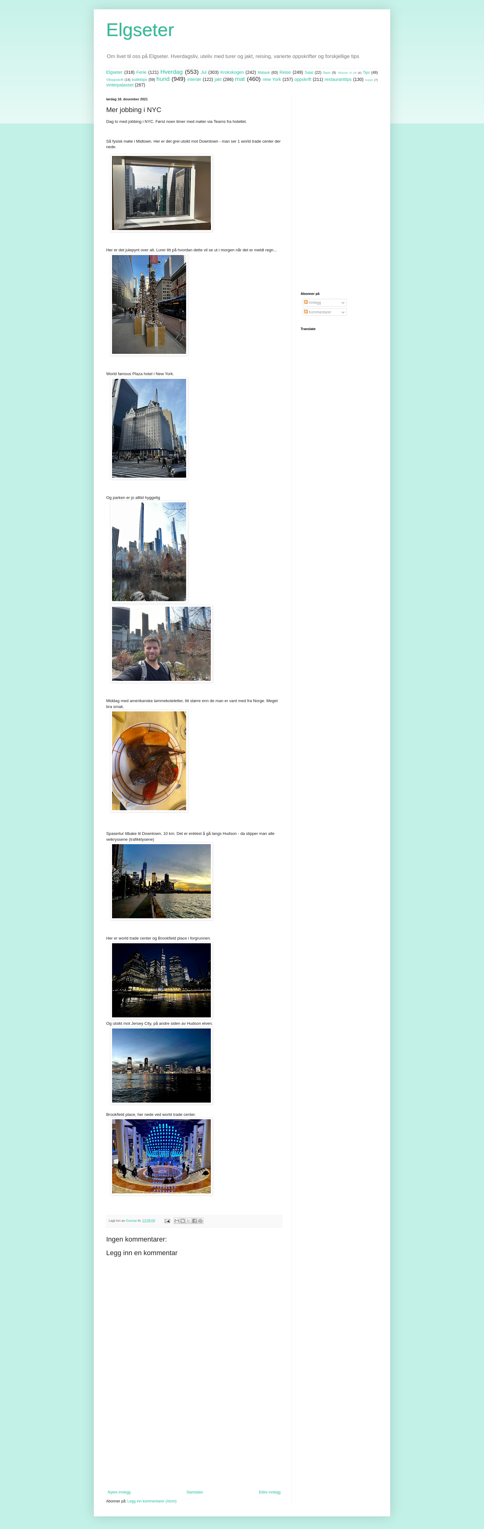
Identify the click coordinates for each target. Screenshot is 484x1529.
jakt (218, 79)
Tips (366, 72)
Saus (327, 72)
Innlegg (312, 302)
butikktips (139, 79)
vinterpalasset (120, 84)
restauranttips (338, 79)
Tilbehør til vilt (347, 72)
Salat (309, 72)
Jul (204, 72)
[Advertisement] (194, 1439)
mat (240, 79)
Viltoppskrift (114, 80)
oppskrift (302, 79)
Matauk (264, 72)
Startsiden (194, 1492)
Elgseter (140, 29)
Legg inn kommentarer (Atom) (152, 1501)
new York (272, 79)
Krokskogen (232, 72)
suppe (369, 80)
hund (163, 79)
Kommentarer (317, 312)
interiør (194, 79)
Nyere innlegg (119, 1492)
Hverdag (171, 72)
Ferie (141, 72)
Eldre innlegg (270, 1492)
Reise (285, 72)
